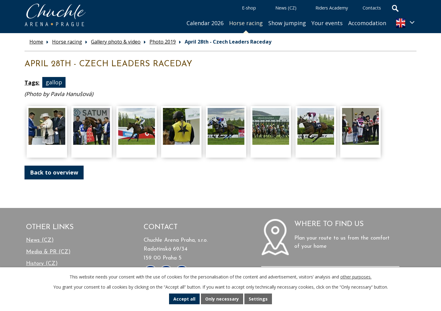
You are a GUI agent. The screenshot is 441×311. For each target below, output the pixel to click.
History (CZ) (42, 264)
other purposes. (355, 277)
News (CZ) (285, 8)
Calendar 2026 (205, 23)
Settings (258, 299)
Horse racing (246, 23)
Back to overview (54, 172)
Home (175, 15)
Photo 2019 (162, 41)
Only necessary (222, 299)
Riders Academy (331, 8)
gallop (54, 82)
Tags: (32, 82)
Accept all (184, 299)
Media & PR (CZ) (48, 252)
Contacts (372, 8)
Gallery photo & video (116, 41)
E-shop (249, 8)
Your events (327, 23)
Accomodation (367, 23)
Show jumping (287, 23)
